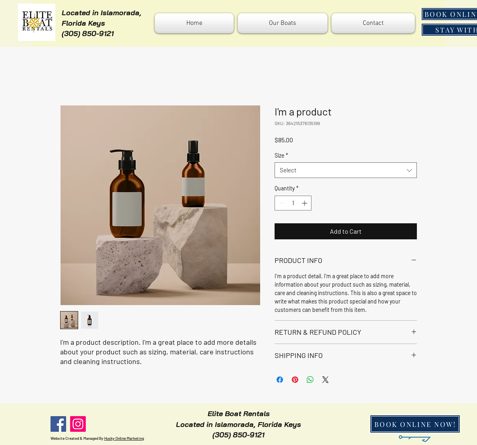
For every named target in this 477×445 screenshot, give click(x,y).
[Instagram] (78, 424)
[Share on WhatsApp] (310, 379)
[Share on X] (325, 379)
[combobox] (346, 170)
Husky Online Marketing (124, 438)
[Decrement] (281, 203)
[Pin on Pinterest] (295, 379)
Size (281, 155)
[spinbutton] (293, 203)
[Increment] (305, 203)
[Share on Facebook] (280, 379)
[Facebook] (58, 424)
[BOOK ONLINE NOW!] (415, 424)
